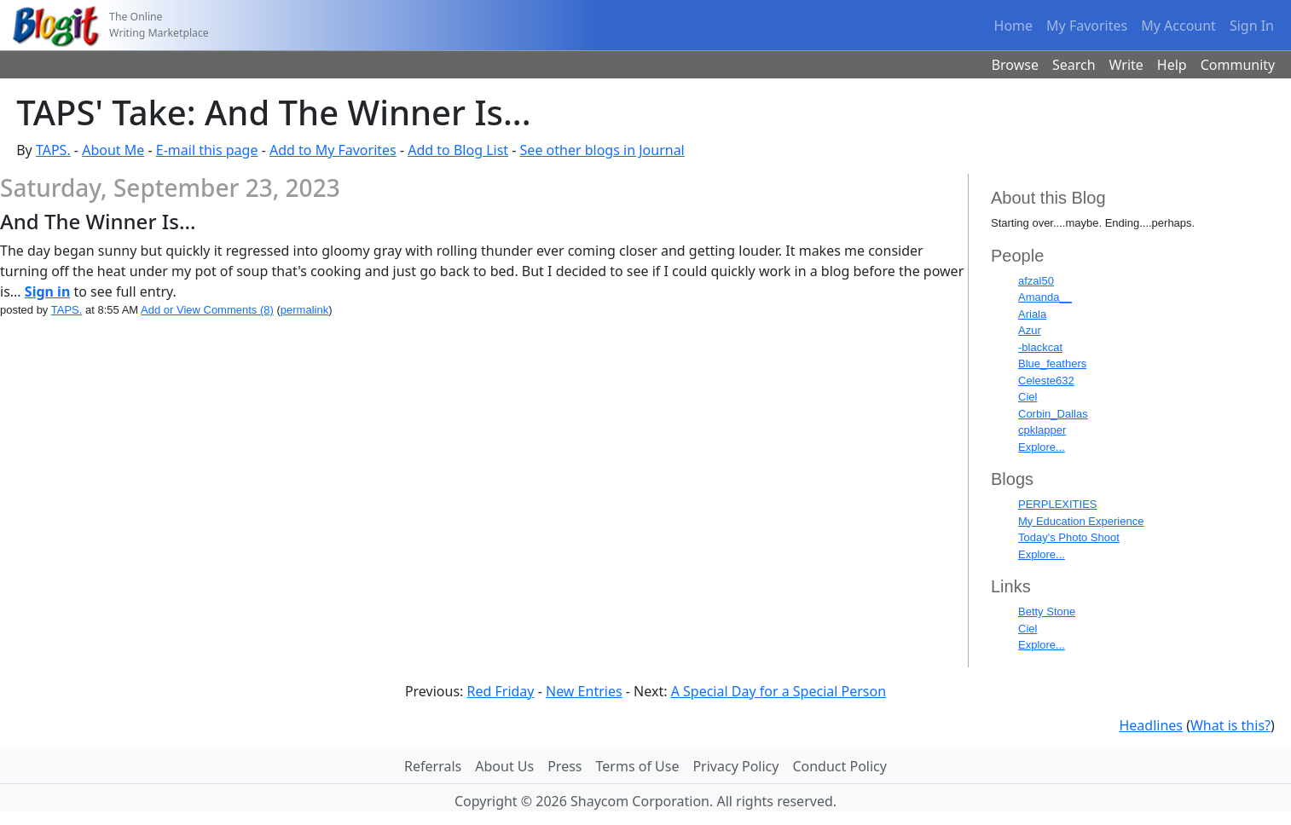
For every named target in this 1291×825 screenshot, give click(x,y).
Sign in (47, 291)
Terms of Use (638, 766)
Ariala (1032, 314)
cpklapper (1042, 430)
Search (1074, 64)
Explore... (1041, 447)
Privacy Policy (735, 766)
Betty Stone (1046, 611)
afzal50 (1036, 280)
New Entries (584, 691)
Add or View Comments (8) (207, 309)
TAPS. (53, 150)
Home (1013, 25)
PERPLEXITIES (1057, 504)
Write (1126, 64)
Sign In (1252, 25)
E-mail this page (207, 150)
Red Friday (501, 691)
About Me (113, 150)
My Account (1178, 25)
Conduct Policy (839, 766)
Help (1172, 64)
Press (564, 766)
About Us (504, 766)
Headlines (1151, 725)
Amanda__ (1045, 297)
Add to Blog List (458, 150)
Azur (1029, 330)
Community (1238, 64)
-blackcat (1040, 347)
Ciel (1027, 396)
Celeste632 (1046, 380)
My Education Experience (1080, 521)
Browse (1015, 64)
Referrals (432, 766)
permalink (304, 309)
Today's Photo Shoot (1069, 537)
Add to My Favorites (333, 150)
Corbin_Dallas (1053, 413)
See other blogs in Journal (602, 150)
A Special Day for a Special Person (778, 691)
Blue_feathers (1052, 363)
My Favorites (1086, 25)
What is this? (1230, 725)
